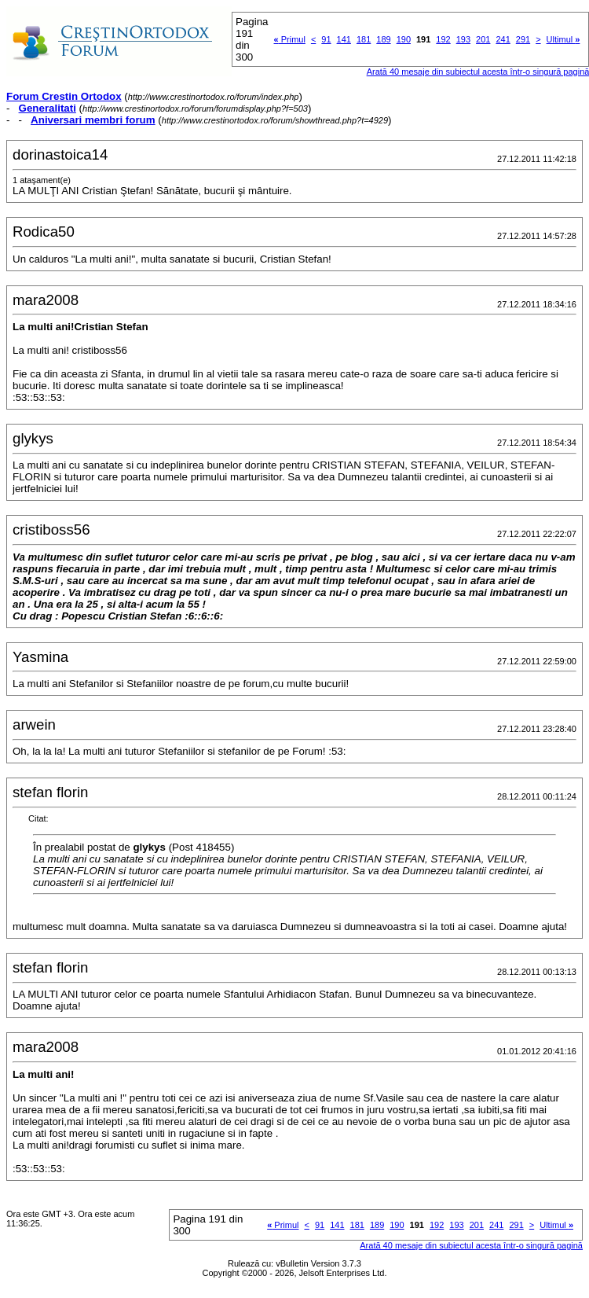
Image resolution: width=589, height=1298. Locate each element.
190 (404, 39)
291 (523, 39)
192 (443, 39)
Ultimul (563, 39)
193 (463, 39)
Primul (289, 39)
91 (326, 39)
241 (503, 39)
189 (383, 39)
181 (364, 39)
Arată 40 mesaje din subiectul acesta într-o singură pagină (471, 1245)
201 (483, 39)
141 (344, 39)
